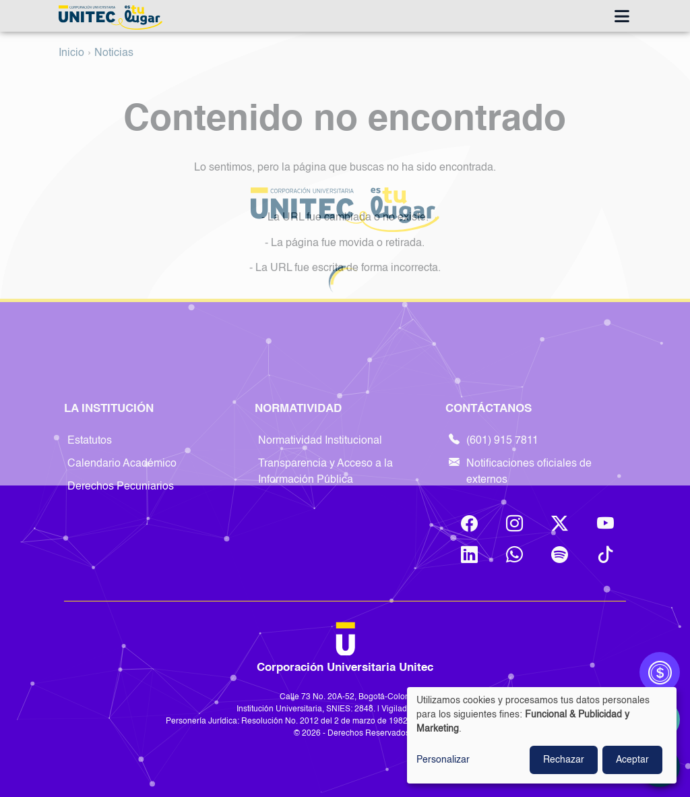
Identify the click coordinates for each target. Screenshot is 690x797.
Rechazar (563, 760)
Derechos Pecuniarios (120, 486)
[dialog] (542, 735)
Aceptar (632, 760)
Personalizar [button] (443, 760)
